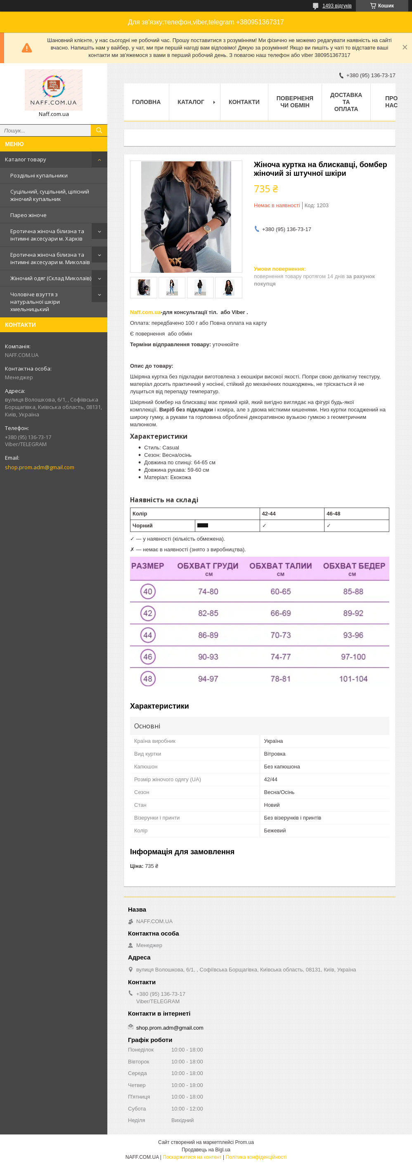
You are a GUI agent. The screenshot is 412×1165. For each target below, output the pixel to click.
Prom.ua (244, 1142)
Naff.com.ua (145, 312)
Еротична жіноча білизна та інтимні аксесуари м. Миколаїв (50, 258)
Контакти (244, 102)
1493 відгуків (337, 6)
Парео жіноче (28, 215)
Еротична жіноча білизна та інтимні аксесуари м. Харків (47, 234)
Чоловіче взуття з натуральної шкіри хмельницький (35, 302)
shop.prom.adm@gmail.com (39, 467)
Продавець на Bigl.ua (206, 1150)
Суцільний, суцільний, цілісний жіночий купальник (49, 195)
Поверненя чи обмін (295, 102)
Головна (146, 102)
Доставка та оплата (346, 102)
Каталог (191, 102)
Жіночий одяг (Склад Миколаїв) (50, 278)
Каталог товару (25, 159)
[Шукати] (99, 130)
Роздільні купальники (39, 175)
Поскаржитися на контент (192, 1157)
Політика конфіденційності (256, 1157)
